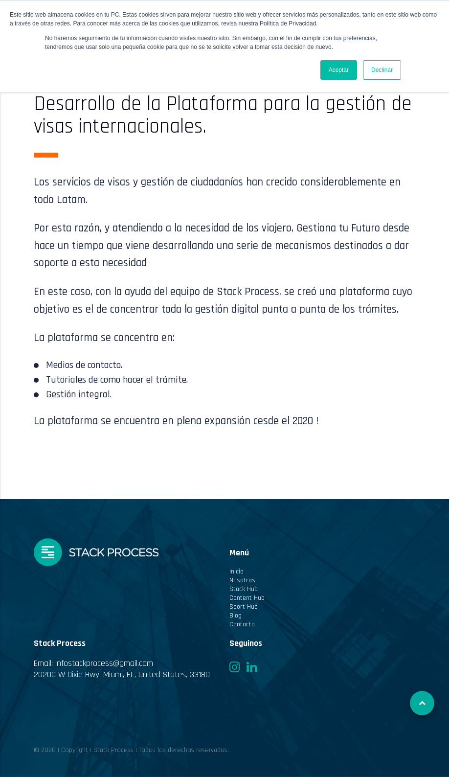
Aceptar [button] (339, 70)
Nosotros (242, 580)
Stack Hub (243, 589)
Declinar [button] (382, 70)
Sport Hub (243, 606)
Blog (235, 615)
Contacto (242, 624)
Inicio (236, 571)
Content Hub (247, 598)
